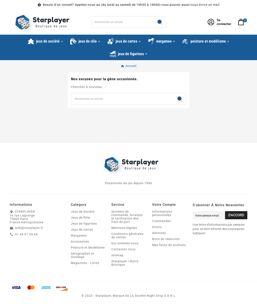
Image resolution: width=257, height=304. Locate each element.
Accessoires (80, 241)
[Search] (159, 22)
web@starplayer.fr (29, 228)
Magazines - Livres (85, 263)
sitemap (117, 255)
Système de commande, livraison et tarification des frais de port (127, 217)
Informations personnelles (162, 213)
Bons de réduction (166, 239)
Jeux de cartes (82, 229)
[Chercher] (122, 22)
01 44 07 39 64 (26, 234)
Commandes (161, 221)
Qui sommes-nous (125, 243)
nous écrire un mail (204, 4)
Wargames (79, 235)
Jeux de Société (83, 211)
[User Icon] (220, 22)
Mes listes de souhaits (169, 245)
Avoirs (157, 227)
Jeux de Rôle (80, 217)
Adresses (159, 233)
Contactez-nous (123, 249)
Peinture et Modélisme (88, 247)
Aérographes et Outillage (82, 255)
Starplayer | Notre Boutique (124, 263)
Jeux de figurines (84, 223)
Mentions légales (124, 228)
